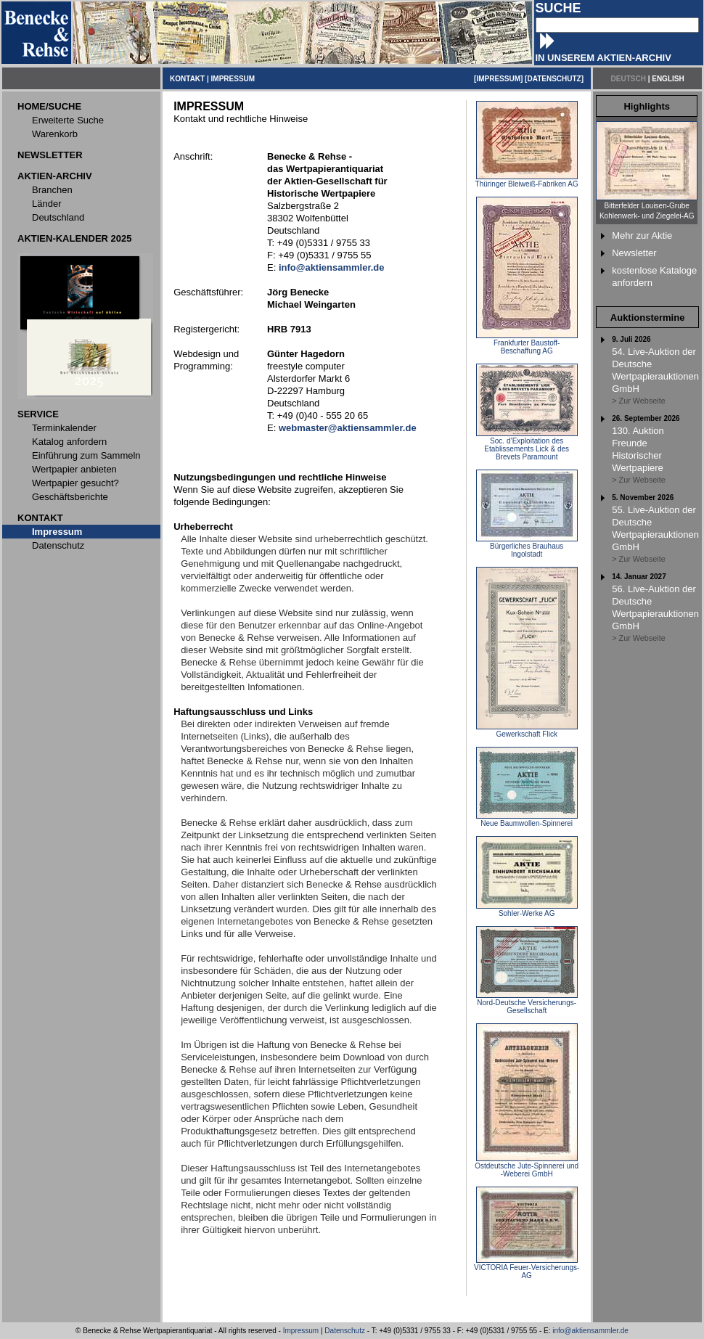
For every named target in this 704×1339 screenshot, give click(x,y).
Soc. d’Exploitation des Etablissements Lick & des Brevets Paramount (527, 445)
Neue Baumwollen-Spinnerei (527, 820)
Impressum (301, 1331)
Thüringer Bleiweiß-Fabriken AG (526, 180)
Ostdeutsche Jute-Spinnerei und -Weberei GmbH (526, 1166)
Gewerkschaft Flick (527, 731)
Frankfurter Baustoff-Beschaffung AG (527, 343)
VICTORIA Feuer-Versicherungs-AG (526, 1268)
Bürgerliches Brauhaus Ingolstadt (527, 547)
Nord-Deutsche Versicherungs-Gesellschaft (527, 1003)
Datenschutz (344, 1331)
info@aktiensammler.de (590, 1331)
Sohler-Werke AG (527, 910)
